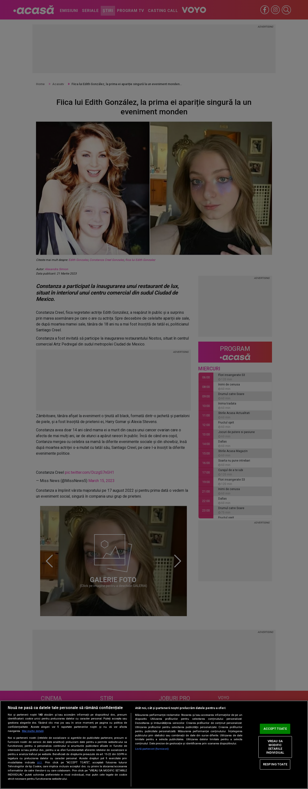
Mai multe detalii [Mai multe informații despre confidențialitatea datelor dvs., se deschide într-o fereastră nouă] (33, 731)
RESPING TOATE (275, 764)
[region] (154, 744)
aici (39, 762)
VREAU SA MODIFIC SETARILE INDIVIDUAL (275, 746)
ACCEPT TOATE (275, 729)
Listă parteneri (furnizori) (152, 748)
